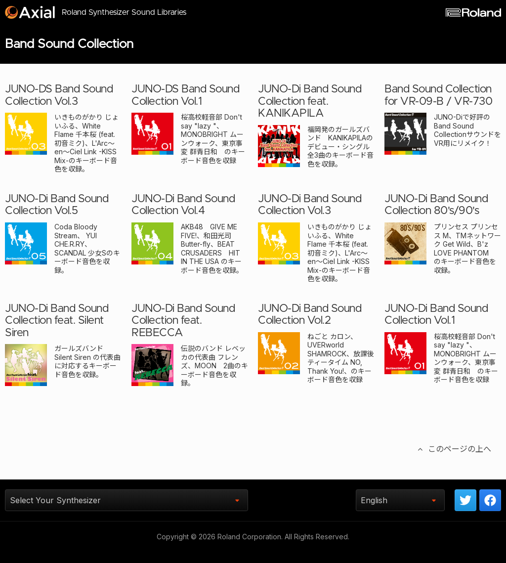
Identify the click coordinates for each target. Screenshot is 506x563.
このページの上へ (453, 460)
